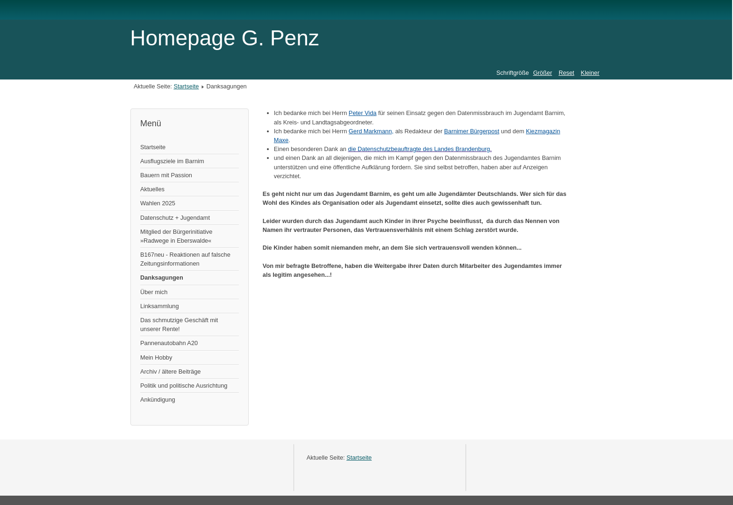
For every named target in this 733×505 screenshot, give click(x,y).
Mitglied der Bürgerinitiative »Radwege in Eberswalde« (176, 236)
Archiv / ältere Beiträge (170, 371)
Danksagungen (161, 277)
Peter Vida (363, 112)
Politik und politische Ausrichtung (183, 385)
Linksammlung (159, 306)
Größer (542, 72)
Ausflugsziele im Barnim (172, 161)
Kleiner (590, 72)
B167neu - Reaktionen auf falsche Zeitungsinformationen (185, 259)
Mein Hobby (156, 357)
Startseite (186, 86)
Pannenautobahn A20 (169, 342)
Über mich (153, 292)
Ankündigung (157, 399)
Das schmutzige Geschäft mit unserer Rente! (179, 324)
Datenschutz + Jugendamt (175, 217)
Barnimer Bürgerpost (471, 131)
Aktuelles (152, 189)
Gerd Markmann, (371, 131)
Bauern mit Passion (166, 175)
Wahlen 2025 (157, 203)
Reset (566, 72)
